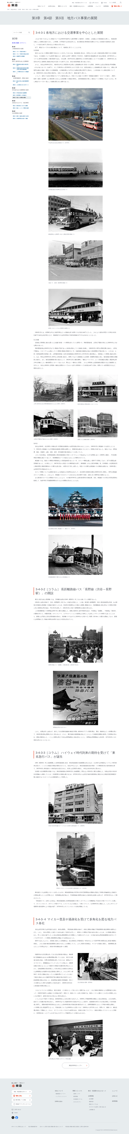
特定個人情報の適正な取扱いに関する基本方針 (77, 1126)
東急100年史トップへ (75, 1065)
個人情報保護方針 (32, 1126)
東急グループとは (93, 1104)
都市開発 (75, 1096)
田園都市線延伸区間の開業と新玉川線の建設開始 (22, 68)
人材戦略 (92, 1109)
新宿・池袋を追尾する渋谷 (22, 116)
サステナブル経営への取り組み (97, 1107)
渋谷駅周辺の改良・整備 (22, 118)
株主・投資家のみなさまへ (77, 6)
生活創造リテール (77, 1099)
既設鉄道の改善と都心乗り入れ (22, 65)
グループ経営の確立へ (21, 51)
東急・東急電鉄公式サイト (79, 3)
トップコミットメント (61, 1096)
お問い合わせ (95, 2)
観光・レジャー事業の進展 (22, 108)
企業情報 (90, 6)
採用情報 (106, 6)
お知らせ (114, 1096)
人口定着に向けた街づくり (22, 84)
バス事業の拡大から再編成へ (22, 72)
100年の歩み (51, 6)
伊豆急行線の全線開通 (21, 93)
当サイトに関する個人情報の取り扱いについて (51, 1126)
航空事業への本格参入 (21, 95)
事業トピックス (62, 6)
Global (105, 2)
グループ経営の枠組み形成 (22, 54)
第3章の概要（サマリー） (19, 43)
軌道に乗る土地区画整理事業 (22, 82)
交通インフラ (76, 1093)
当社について (41, 6)
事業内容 (91, 1101)
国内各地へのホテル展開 (22, 105)
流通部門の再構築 (20, 56)
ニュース (98, 6)
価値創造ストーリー (61, 1093)
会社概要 (91, 1098)
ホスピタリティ (77, 1101)
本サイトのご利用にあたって (19, 1126)
